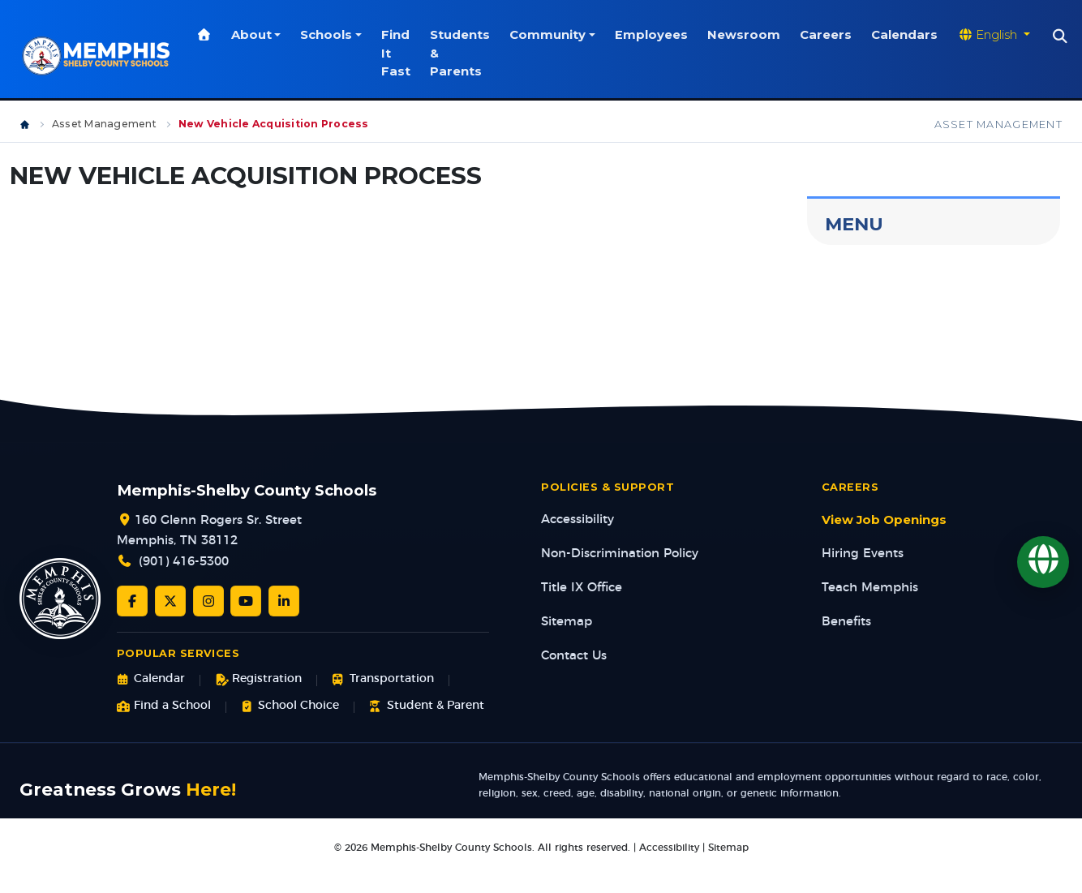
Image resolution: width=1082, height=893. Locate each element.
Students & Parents (462, 53)
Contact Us (574, 656)
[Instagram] (208, 601)
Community (550, 35)
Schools (328, 35)
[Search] (1063, 36)
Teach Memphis (870, 588)
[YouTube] (245, 601)
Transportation (382, 679)
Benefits (846, 622)
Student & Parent (426, 706)
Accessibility (577, 519)
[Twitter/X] (170, 601)
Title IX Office (581, 588)
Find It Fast (398, 53)
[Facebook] (132, 601)
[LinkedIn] (283, 601)
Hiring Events (863, 553)
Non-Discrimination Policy (619, 553)
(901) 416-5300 (184, 562)
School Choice (290, 706)
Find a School (164, 706)
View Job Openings (884, 520)
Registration (258, 679)
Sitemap (566, 622)
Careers (828, 35)
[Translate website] (996, 35)
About (254, 35)
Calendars (907, 35)
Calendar (151, 679)
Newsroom (746, 35)
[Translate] (1043, 562)
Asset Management (104, 124)
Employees (653, 35)
